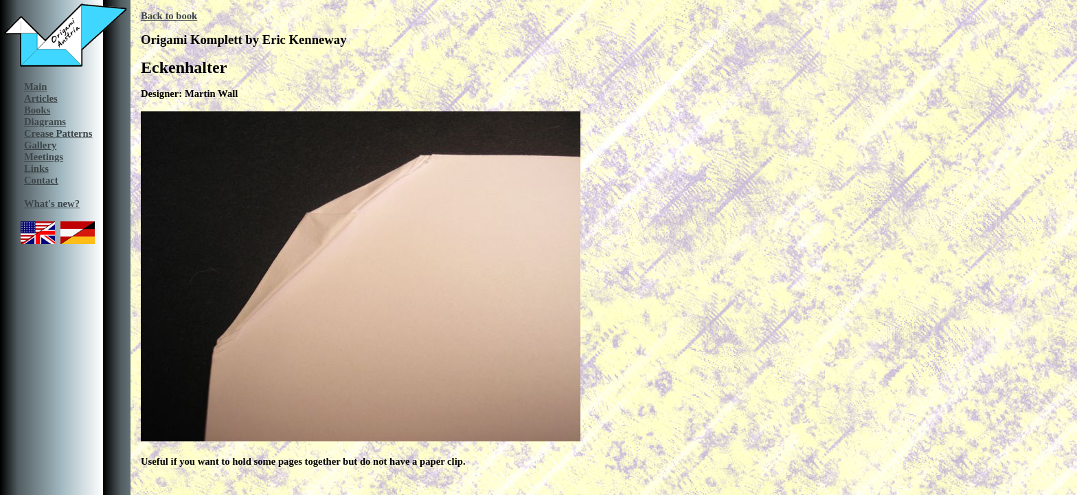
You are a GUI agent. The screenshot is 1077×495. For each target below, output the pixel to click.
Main (35, 86)
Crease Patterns (58, 133)
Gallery (40, 145)
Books (37, 110)
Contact (41, 180)
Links (36, 168)
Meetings (43, 156)
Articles (41, 98)
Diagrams (45, 121)
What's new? (52, 203)
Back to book (169, 15)
